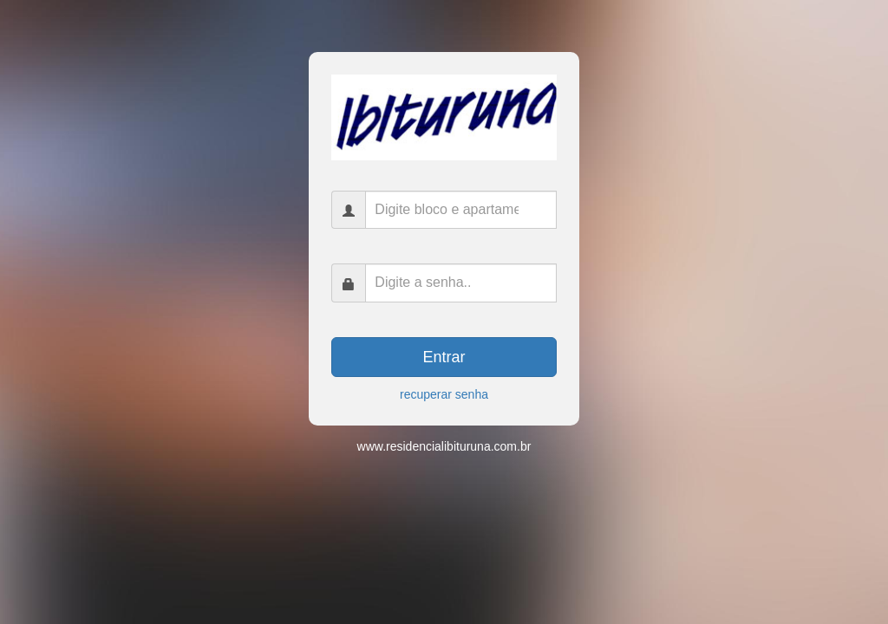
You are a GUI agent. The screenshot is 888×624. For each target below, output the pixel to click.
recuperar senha (444, 394)
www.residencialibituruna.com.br (444, 446)
